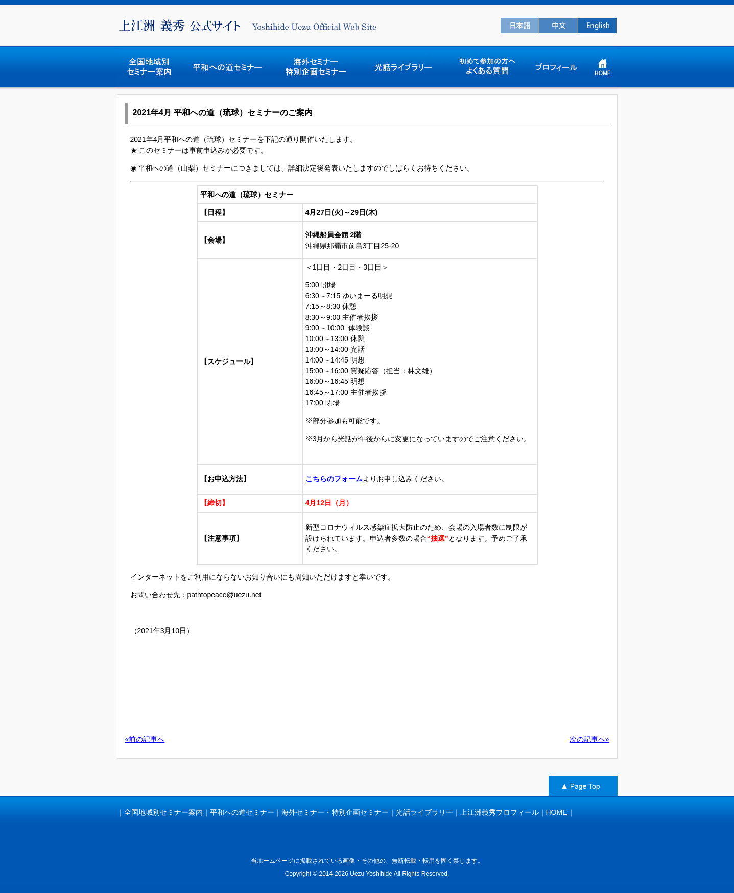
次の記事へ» (589, 739)
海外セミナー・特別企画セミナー (335, 812)
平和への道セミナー (242, 812)
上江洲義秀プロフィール (499, 812)
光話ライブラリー (424, 812)
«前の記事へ (145, 739)
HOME (556, 812)
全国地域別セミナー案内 (163, 812)
